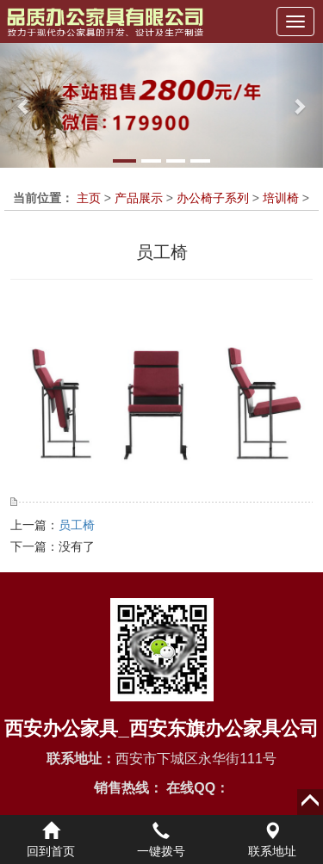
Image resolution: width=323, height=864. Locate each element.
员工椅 (77, 525)
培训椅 (281, 198)
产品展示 (139, 198)
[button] (24, 105)
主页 (89, 198)
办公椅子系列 (213, 198)
